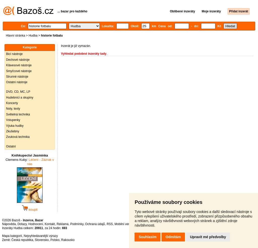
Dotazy (21, 224)
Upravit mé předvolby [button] (208, 237)
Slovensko (42, 240)
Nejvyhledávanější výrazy (41, 236)
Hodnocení (35, 224)
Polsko (54, 240)
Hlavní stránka (15, 35)
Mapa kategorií (12, 236)
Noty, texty (13, 108)
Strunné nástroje (17, 76)
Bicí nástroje (14, 54)
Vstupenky (13, 120)
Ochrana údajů (95, 224)
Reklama (63, 224)
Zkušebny (12, 131)
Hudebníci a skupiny (19, 97)
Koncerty (12, 103)
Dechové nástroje (17, 59)
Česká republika (22, 240)
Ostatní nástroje (16, 82)
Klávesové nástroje (18, 65)
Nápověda (9, 224)
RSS (110, 224)
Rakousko (68, 240)
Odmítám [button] (173, 237)
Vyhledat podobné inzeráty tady (83, 53)
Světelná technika (18, 114)
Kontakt (50, 224)
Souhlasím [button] (147, 237)
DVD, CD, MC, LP (18, 92)
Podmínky (76, 224)
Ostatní (11, 146)
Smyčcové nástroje (18, 71)
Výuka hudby (14, 126)
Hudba (32, 35)
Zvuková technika (17, 137)
